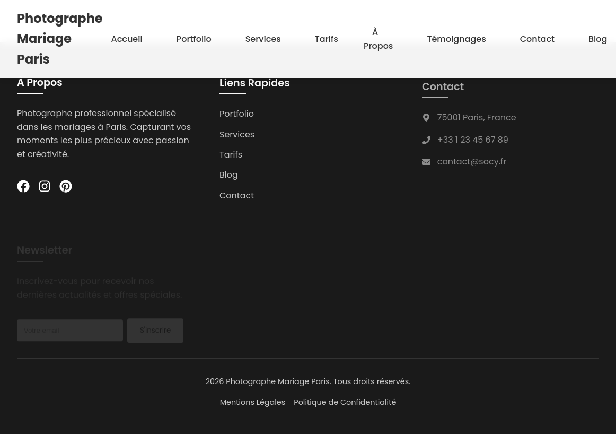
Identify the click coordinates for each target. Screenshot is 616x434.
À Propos (378, 38)
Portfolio (194, 38)
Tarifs (326, 38)
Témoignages (456, 38)
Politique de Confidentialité (345, 402)
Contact (537, 38)
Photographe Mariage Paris (60, 38)
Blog (597, 38)
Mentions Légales (253, 402)
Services (263, 38)
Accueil (127, 38)
